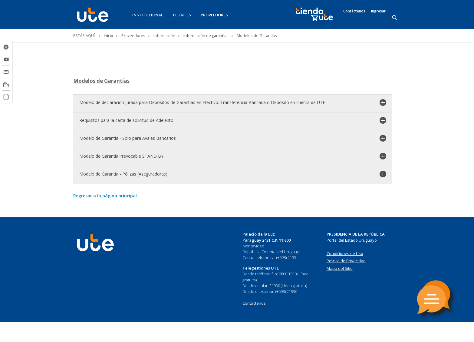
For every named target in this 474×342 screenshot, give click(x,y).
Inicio (108, 35)
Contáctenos (354, 11)
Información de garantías (206, 35)
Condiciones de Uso (345, 273)
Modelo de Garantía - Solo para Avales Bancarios (127, 158)
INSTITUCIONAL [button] (147, 15)
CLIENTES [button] (182, 15)
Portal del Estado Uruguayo (352, 260)
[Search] (395, 18)
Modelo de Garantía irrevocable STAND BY (121, 176)
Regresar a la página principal (105, 216)
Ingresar (378, 11)
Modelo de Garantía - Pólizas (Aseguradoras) (123, 194)
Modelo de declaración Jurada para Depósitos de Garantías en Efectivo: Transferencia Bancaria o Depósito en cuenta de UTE (202, 122)
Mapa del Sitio (340, 288)
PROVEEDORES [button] (214, 15)
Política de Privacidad (346, 280)
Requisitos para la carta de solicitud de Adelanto (126, 140)
